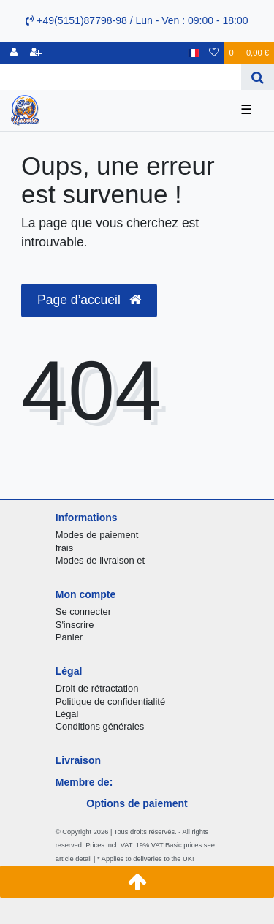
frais (64, 547)
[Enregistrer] (36, 53)
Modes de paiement (97, 534)
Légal (67, 713)
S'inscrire (75, 624)
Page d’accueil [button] (89, 299)
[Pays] (193, 53)
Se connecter (83, 611)
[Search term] (120, 77)
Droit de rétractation (97, 688)
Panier (69, 637)
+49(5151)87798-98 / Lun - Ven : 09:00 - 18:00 (137, 20)
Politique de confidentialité (110, 701)
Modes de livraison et (100, 560)
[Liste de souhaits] (214, 53)
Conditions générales (100, 726)
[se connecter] (14, 53)
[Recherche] (257, 77)
